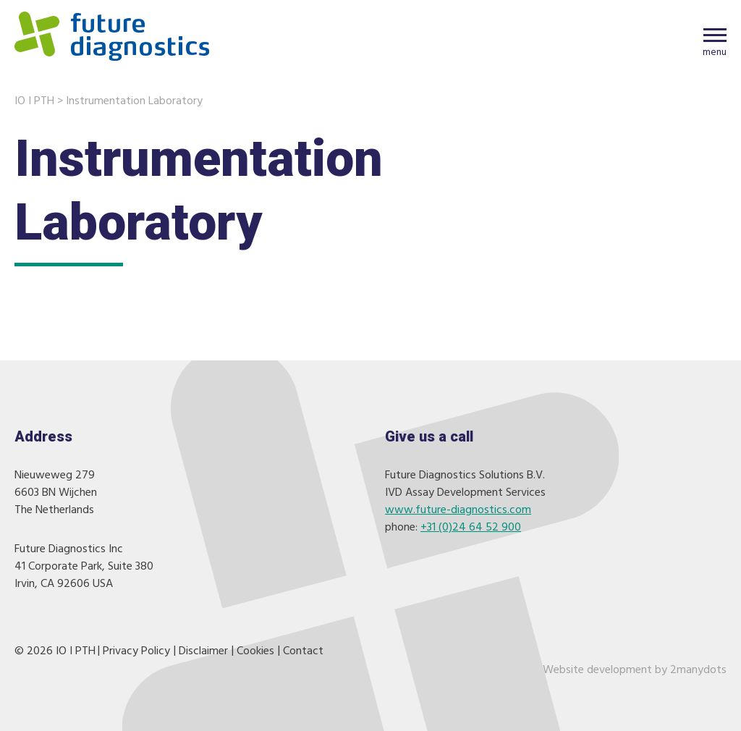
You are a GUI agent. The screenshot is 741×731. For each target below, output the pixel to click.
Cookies (255, 651)
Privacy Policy (136, 651)
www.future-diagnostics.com (458, 510)
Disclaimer (203, 651)
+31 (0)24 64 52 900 (470, 527)
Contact (303, 651)
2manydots (698, 670)
